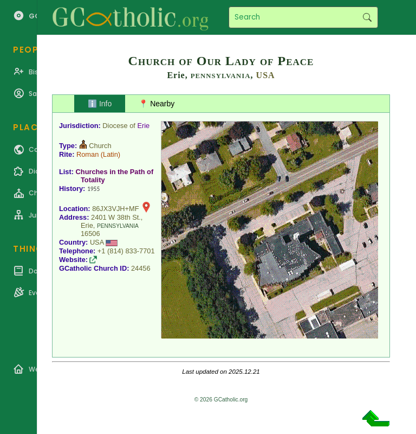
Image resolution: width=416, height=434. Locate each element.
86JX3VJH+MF (115, 209)
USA (265, 75)
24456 (141, 268)
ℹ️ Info (100, 103)
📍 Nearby (156, 103)
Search (367, 17)
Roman (87, 154)
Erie (143, 126)
